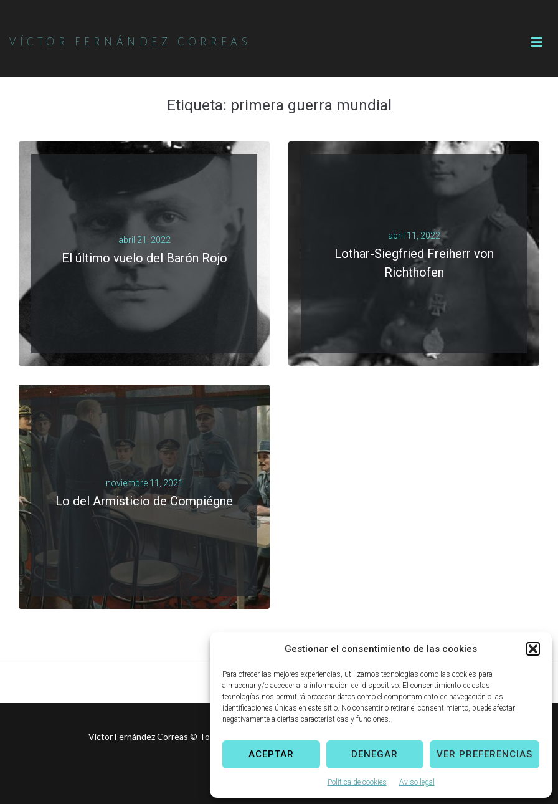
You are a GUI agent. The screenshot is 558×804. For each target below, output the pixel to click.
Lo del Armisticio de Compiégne (144, 501)
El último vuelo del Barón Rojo (144, 258)
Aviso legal (417, 782)
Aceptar (271, 754)
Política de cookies (357, 782)
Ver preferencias (484, 754)
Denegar (374, 754)
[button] (533, 649)
